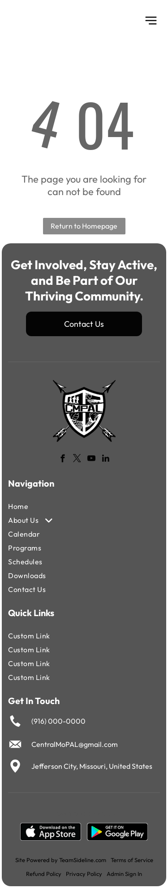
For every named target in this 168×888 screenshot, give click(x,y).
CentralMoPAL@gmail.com (74, 744)
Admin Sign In (124, 873)
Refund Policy (43, 873)
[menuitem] (59, 506)
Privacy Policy (84, 873)
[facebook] (62, 460)
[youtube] (91, 460)
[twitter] (77, 460)
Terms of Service (132, 859)
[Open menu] (151, 20)
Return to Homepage (84, 225)
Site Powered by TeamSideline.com (60, 859)
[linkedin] (105, 460)
